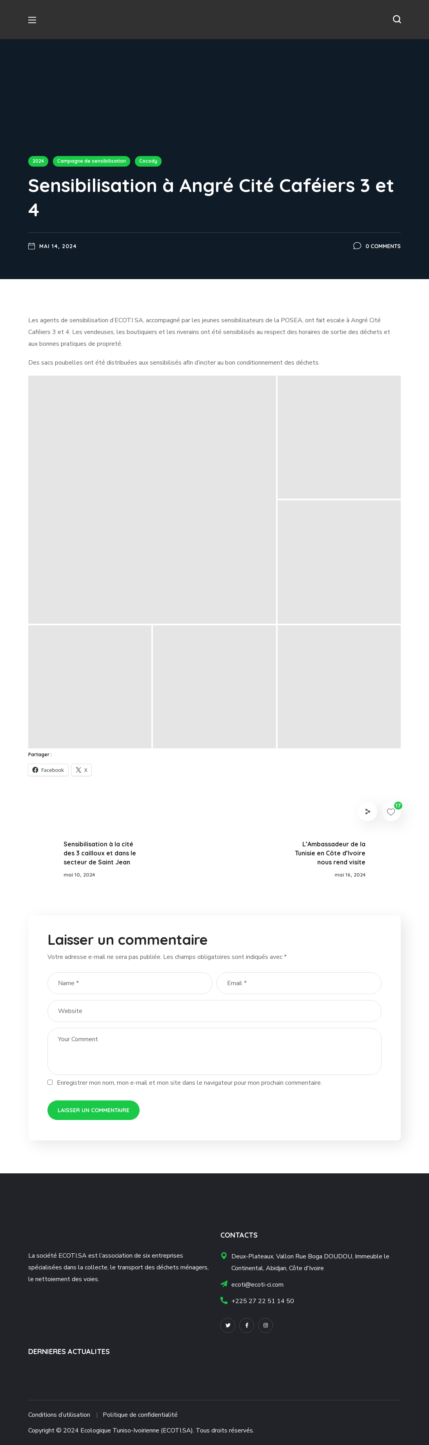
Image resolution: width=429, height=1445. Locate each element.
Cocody (148, 161)
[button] (397, 19)
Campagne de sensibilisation (91, 161)
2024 (38, 161)
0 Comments (383, 246)
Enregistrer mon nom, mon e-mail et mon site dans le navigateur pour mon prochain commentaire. (189, 1082)
